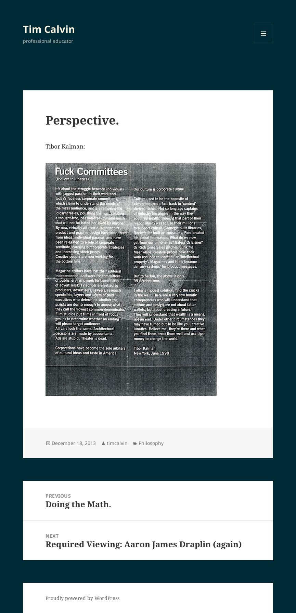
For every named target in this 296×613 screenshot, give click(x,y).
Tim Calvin (49, 29)
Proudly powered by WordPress (82, 598)
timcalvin (117, 443)
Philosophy (151, 443)
